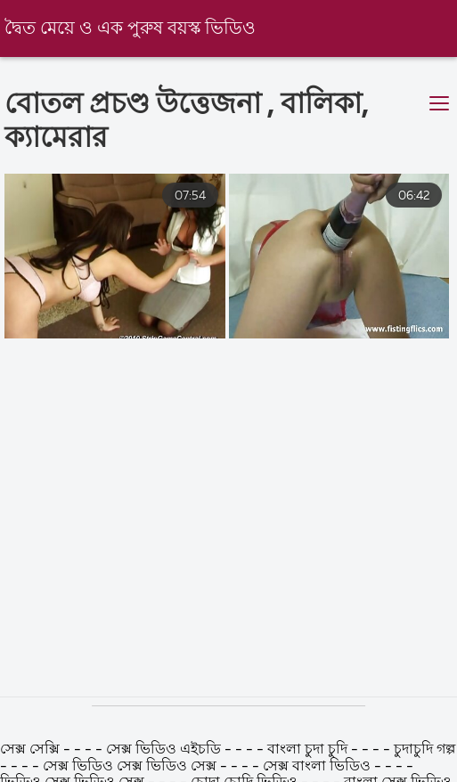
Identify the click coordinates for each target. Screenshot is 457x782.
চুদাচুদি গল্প (424, 750)
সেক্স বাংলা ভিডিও (318, 767)
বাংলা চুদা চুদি (307, 750)
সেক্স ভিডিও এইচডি (165, 750)
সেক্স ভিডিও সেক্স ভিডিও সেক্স (131, 767)
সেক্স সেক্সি (31, 750)
